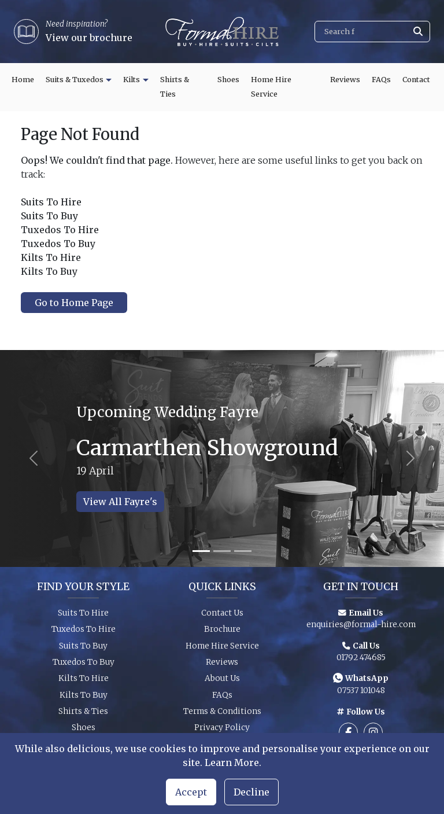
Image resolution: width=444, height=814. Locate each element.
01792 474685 (361, 661)
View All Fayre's (120, 501)
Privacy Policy (222, 731)
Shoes (228, 79)
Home (23, 79)
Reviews (345, 79)
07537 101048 (361, 694)
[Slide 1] (201, 551)
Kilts (131, 79)
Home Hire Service (271, 87)
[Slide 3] (242, 551)
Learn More (232, 762)
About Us (222, 682)
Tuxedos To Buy (83, 666)
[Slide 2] (222, 551)
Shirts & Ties (174, 87)
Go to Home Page (74, 302)
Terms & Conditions (222, 715)
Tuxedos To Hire (83, 633)
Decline (251, 792)
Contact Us (222, 617)
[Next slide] (411, 458)
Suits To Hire (83, 617)
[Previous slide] (33, 458)
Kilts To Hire (83, 682)
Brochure (222, 633)
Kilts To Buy (84, 699)
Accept (191, 792)
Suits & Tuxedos (74, 79)
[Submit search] (418, 31)
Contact (416, 79)
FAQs (381, 79)
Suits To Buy (83, 649)
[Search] (372, 31)
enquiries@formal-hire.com (361, 628)
